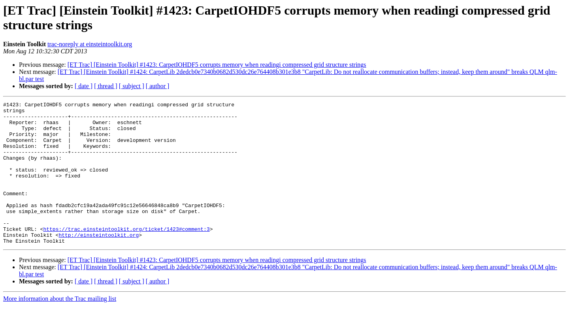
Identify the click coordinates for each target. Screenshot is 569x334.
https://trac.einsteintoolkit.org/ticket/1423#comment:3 (126, 255)
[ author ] (158, 86)
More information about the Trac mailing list (59, 327)
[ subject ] (131, 86)
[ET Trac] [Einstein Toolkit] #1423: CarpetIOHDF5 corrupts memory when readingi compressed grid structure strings (217, 64)
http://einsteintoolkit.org (98, 262)
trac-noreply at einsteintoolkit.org (89, 44)
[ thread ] (105, 86)
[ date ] (83, 86)
